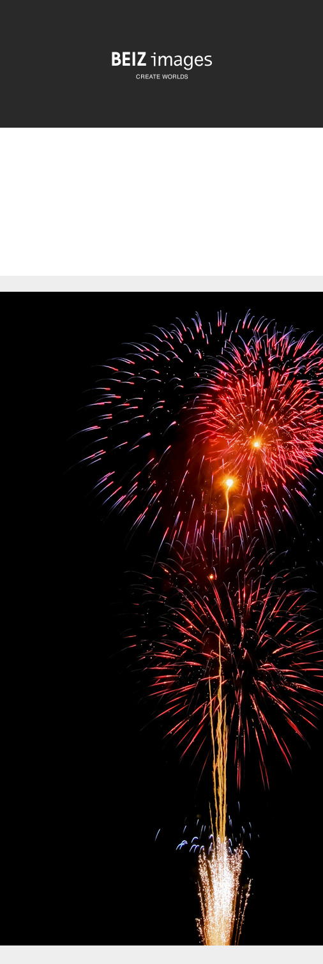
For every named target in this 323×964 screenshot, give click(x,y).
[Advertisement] (161, 212)
